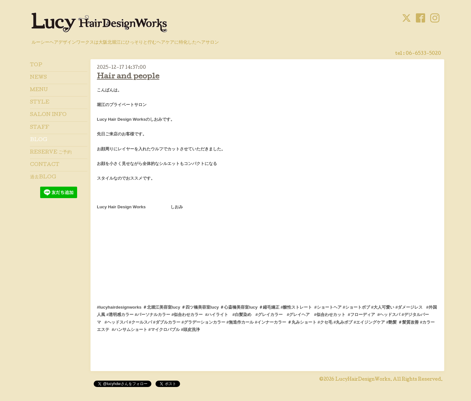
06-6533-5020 (423, 53)
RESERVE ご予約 (51, 152)
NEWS (38, 77)
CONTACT (44, 165)
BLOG (38, 140)
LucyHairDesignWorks (362, 379)
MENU (39, 90)
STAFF (39, 127)
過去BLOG (43, 177)
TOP (36, 65)
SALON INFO (48, 115)
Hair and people (128, 77)
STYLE (39, 102)
